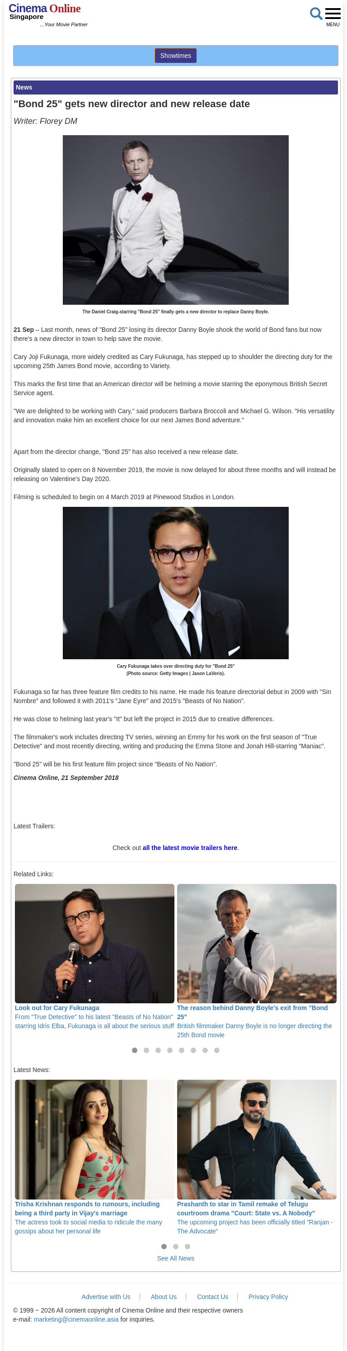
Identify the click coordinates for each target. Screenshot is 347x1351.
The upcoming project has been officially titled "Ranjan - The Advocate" (257, 1157)
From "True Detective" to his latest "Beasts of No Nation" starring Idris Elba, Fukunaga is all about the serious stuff (94, 957)
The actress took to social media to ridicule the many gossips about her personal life (94, 1157)
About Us (164, 1296)
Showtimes (175, 55)
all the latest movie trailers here (190, 847)
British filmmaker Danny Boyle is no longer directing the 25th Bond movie (257, 961)
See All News (175, 1258)
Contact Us (212, 1296)
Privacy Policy (268, 1296)
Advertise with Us (106, 1296)
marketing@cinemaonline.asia (76, 1319)
